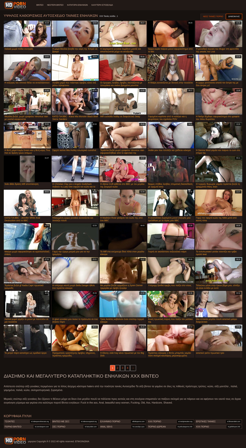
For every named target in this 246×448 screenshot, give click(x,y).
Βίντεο (39, 5)
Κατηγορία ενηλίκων (77, 5)
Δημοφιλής (234, 16)
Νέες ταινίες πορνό (213, 16)
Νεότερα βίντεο (55, 5)
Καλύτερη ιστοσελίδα (102, 5)
